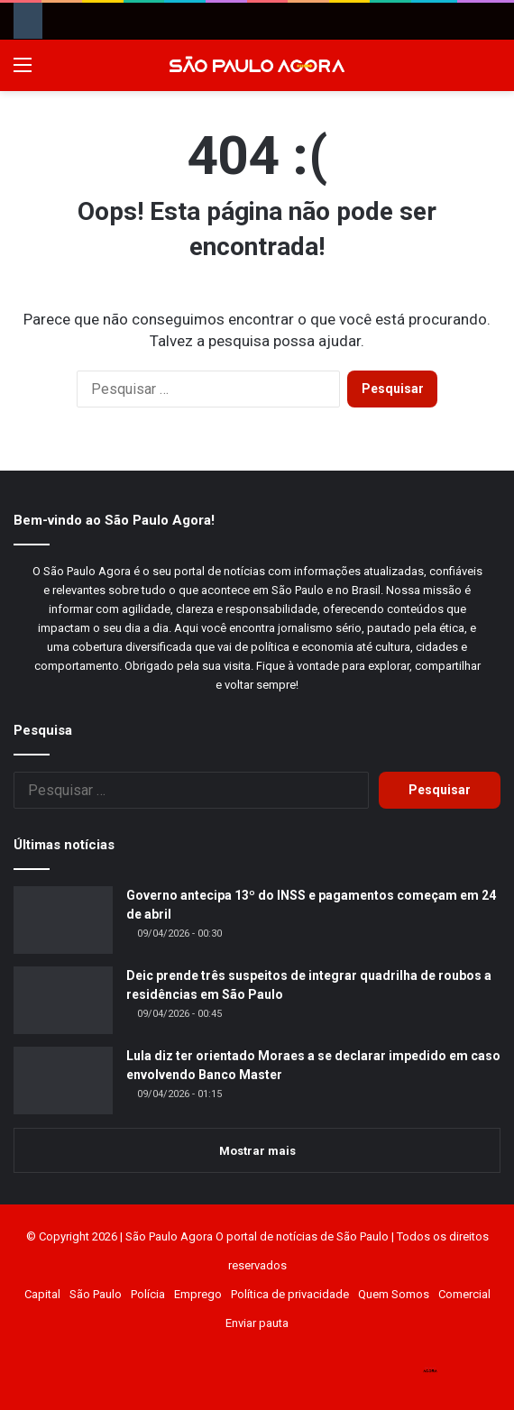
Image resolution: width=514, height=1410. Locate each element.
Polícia (148, 1294)
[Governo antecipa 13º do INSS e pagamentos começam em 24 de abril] (63, 920)
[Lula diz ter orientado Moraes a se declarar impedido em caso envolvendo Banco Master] (63, 1080)
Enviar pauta (257, 1323)
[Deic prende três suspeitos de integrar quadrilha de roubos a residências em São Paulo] (63, 1000)
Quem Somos (393, 1294)
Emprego (198, 1294)
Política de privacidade (290, 1294)
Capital (42, 1294)
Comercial (464, 1294)
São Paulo (95, 1294)
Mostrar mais (257, 1151)
